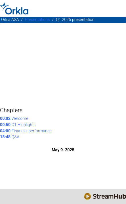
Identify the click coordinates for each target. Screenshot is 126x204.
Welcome (14, 118)
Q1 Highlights (17, 124)
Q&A (9, 137)
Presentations (37, 19)
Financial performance (26, 131)
